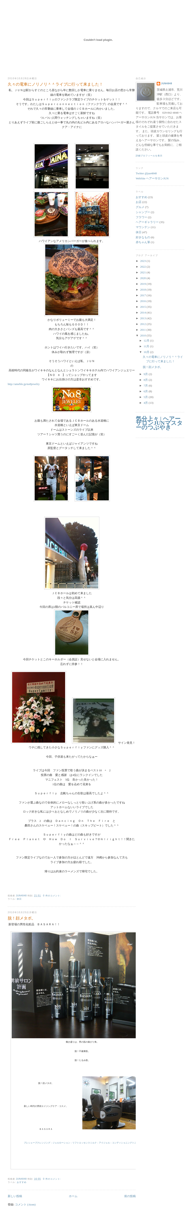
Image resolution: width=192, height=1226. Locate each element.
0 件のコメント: (52, 895)
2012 (143, 324)
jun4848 (166, 83)
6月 (146, 391)
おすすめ (21, 1182)
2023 (143, 261)
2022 (143, 266)
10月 (147, 352)
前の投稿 (130, 1196)
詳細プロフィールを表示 (149, 155)
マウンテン (143, 227)
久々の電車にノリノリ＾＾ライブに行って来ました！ (55, 84)
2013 (143, 318)
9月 (146, 374)
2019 (143, 283)
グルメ (140, 207)
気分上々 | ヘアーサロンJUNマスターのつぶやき (159, 423)
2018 (143, 289)
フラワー (141, 217)
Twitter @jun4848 (146, 173)
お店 (138, 202)
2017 (143, 295)
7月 (146, 385)
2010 (143, 335)
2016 (143, 301)
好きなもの (143, 237)
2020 (143, 278)
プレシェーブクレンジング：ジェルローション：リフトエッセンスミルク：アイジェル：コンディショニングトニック (82, 1143)
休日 (19, 899)
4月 (146, 402)
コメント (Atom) (25, 1204)
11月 (147, 346)
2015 (143, 306)
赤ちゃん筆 (143, 242)
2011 (143, 329)
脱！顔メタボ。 (22, 918)
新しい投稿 (15, 1196)
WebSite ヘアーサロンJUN (152, 178)
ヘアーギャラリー (147, 222)
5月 (146, 397)
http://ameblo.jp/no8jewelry (24, 384)
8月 (146, 379)
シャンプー (143, 212)
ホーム (73, 1196)
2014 (143, 312)
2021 (143, 272)
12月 (147, 340)
